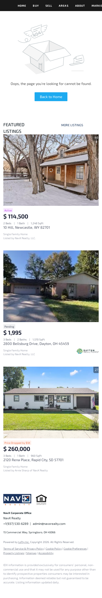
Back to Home (51, 96)
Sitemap (31, 553)
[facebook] (5, 589)
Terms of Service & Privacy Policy (23, 548)
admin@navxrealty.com (49, 523)
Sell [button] (48, 5)
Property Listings (13, 553)
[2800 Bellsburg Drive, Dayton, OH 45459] (51, 286)
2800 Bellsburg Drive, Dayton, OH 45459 (36, 343)
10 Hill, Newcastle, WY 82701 (26, 227)
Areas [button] (64, 5)
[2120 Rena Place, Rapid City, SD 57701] (51, 402)
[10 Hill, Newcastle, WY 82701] (51, 170)
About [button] (80, 5)
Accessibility (45, 553)
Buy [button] (36, 5)
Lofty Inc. (23, 541)
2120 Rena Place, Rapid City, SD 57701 (33, 460)
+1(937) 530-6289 (15, 523)
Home (22, 5)
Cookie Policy (54, 548)
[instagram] (14, 589)
